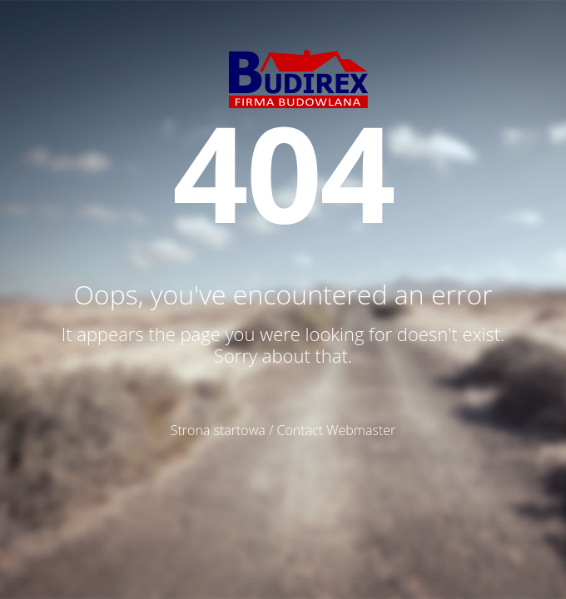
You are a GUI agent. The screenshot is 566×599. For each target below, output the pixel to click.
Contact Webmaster (336, 430)
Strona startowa (218, 430)
